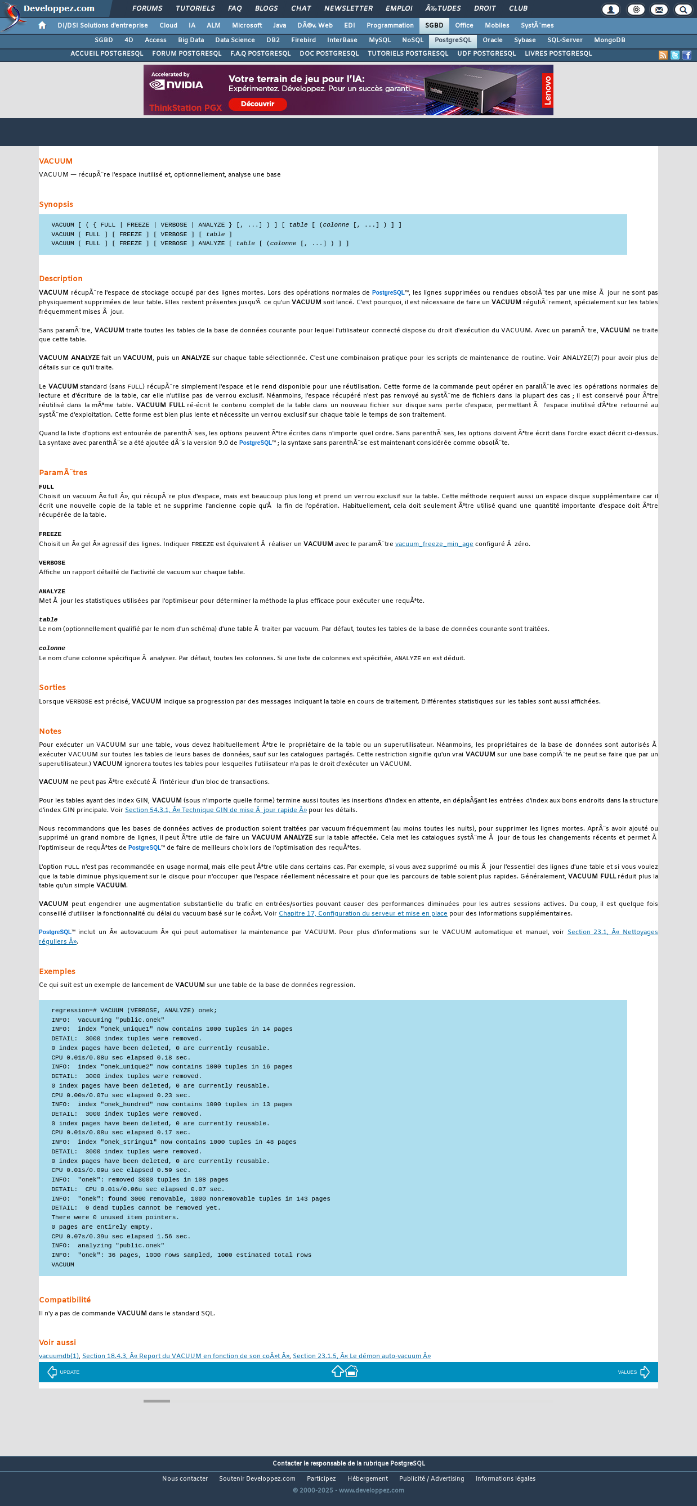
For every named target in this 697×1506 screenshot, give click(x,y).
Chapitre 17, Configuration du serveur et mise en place (363, 922)
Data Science (235, 40)
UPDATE (63, 1380)
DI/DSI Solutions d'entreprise (102, 26)
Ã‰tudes (443, 8)
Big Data (191, 40)
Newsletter (348, 8)
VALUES (634, 1380)
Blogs (266, 8)
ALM (214, 26)
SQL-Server (565, 40)
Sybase (525, 40)
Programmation (390, 26)
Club (518, 8)
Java (279, 26)
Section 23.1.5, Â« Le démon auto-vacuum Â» (362, 1364)
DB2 (273, 40)
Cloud (168, 26)
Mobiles (497, 26)
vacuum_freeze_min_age (434, 548)
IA (192, 26)
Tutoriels (195, 8)
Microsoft (247, 26)
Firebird (303, 40)
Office (464, 26)
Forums (147, 8)
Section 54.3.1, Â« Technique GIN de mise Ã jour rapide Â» (216, 818)
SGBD (434, 26)
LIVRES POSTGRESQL (558, 54)
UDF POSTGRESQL (486, 54)
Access (156, 40)
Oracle (492, 40)
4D (128, 40)
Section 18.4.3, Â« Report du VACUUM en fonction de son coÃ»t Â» (185, 1364)
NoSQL (412, 40)
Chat (301, 8)
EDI (349, 26)
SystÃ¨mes (537, 26)
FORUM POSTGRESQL (186, 54)
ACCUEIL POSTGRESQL (106, 54)
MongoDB (609, 40)
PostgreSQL (453, 40)
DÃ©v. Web (315, 26)
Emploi (399, 8)
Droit (485, 8)
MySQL (380, 40)
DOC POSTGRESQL (329, 54)
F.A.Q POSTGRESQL (260, 54)
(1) (59, 1364)
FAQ (235, 8)
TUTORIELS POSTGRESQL (408, 54)
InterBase (342, 40)
